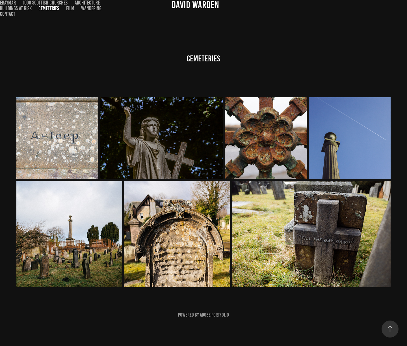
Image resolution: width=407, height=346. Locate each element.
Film (70, 8)
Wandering (91, 8)
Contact (7, 14)
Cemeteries (48, 8)
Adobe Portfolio (214, 315)
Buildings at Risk (16, 8)
